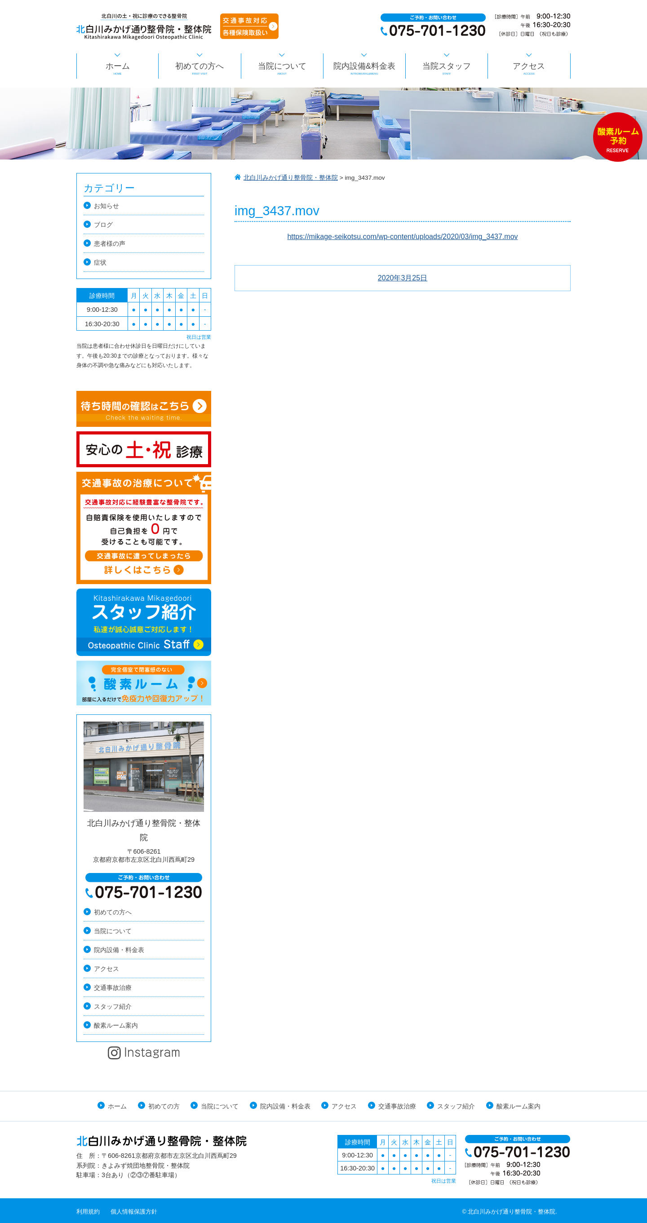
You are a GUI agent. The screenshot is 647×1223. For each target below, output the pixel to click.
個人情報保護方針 (134, 1211)
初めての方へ (199, 69)
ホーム (117, 69)
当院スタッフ (446, 69)
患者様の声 (109, 243)
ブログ (103, 224)
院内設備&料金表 (364, 69)
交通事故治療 (113, 987)
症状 (100, 262)
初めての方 (164, 1106)
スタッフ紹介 (113, 1006)
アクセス (529, 69)
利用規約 (88, 1211)
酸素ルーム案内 (116, 1025)
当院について (282, 69)
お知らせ (106, 205)
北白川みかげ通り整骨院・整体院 (291, 177)
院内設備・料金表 (119, 949)
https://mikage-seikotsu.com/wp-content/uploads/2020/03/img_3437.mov (402, 236)
